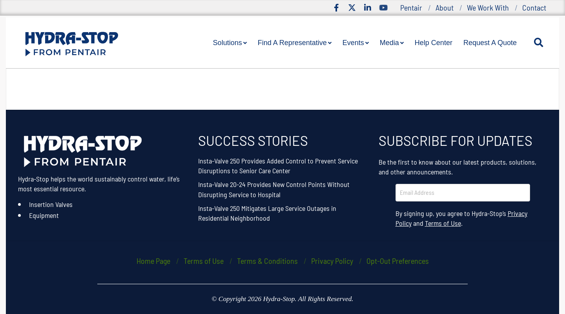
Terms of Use (443, 223)
